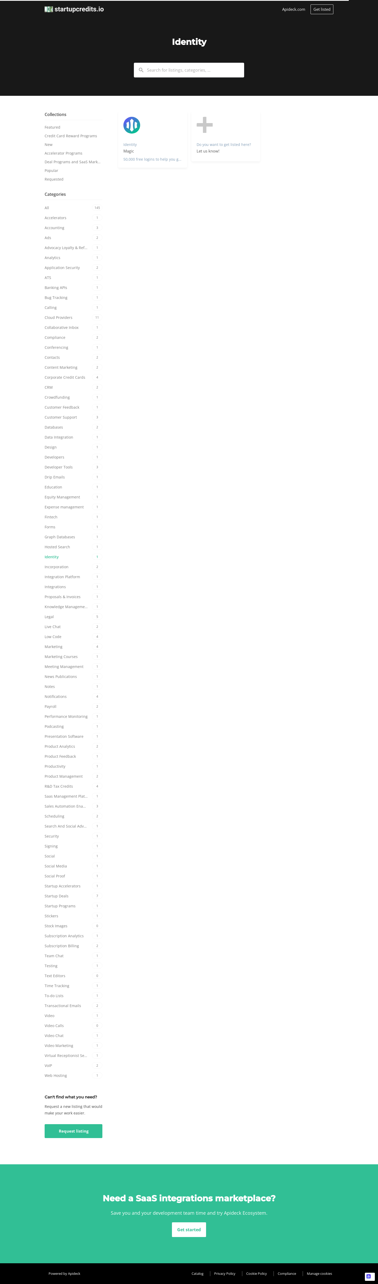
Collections (55, 114)
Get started (189, 1230)
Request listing (73, 1131)
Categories (55, 194)
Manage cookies (319, 1273)
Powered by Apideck (64, 1273)
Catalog (197, 1273)
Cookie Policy (256, 1273)
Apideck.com (293, 9)
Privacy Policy (224, 1273)
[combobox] (189, 70)
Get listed (321, 9)
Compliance (287, 1273)
